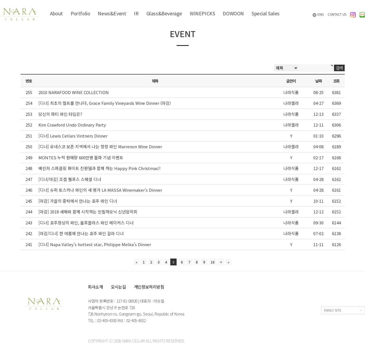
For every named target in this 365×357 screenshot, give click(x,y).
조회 (336, 81)
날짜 (318, 81)
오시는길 (118, 287)
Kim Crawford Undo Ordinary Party (72, 125)
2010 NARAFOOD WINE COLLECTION (73, 92)
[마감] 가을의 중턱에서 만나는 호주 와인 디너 (77, 201)
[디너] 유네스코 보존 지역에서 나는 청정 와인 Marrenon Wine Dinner (100, 146)
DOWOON (233, 13)
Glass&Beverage (164, 13)
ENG (318, 14)
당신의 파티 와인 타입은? (60, 114)
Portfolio (80, 13)
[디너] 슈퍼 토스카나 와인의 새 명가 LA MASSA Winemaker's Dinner (100, 190)
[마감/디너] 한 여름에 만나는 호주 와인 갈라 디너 (81, 233)
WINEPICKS (202, 13)
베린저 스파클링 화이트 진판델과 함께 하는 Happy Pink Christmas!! (99, 168)
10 (212, 262)
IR (136, 13)
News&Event (112, 13)
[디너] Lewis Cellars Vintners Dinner (72, 136)
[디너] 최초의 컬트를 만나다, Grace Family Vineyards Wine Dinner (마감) (104, 103)
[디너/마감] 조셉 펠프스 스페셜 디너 (69, 179)
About (56, 13)
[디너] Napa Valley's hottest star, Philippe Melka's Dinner (94, 244)
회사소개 (95, 287)
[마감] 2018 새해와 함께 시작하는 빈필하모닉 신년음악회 (87, 212)
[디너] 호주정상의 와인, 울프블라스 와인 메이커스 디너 (85, 223)
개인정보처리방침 (149, 287)
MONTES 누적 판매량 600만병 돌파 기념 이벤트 (80, 157)
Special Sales (266, 13)
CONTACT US (337, 14)
